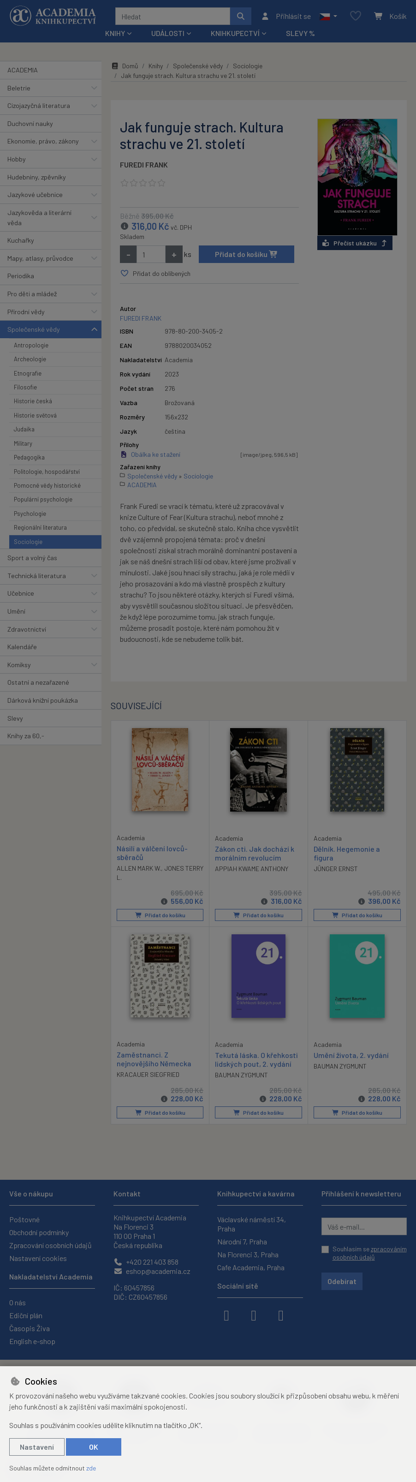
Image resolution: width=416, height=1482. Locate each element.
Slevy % (300, 33)
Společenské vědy (33, 329)
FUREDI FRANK (144, 164)
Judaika (24, 429)
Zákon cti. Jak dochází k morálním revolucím (254, 852)
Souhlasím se (370, 1253)
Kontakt (127, 1193)
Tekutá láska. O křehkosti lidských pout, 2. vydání (256, 1059)
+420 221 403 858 (145, 1261)
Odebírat (342, 1281)
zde (91, 1468)
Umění (16, 611)
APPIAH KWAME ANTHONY (251, 868)
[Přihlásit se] (286, 16)
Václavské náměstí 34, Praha (251, 1224)
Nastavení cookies (38, 1258)
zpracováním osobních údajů (370, 1253)
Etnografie (28, 373)
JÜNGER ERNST (336, 868)
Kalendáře (22, 647)
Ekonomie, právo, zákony (43, 141)
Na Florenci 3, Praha (248, 1254)
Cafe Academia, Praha (251, 1267)
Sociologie (28, 541)
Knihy (156, 66)
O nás (17, 1302)
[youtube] (281, 1314)
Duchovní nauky (30, 123)
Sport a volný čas (32, 558)
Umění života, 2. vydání (351, 1054)
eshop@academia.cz (151, 1271)
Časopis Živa (29, 1328)
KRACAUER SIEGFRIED (148, 1074)
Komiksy (19, 665)
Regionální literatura (40, 527)
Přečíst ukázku (354, 243)
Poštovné (24, 1219)
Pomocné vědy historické (47, 485)
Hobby (16, 159)
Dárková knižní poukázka (42, 700)
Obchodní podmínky (39, 1232)
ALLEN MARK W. (139, 868)
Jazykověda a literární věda (39, 218)
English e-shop (32, 1341)
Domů (124, 66)
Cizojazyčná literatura (38, 105)
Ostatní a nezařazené (38, 682)
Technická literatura (36, 576)
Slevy (15, 718)
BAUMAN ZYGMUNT (241, 1075)
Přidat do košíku (246, 254)
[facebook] (226, 1314)
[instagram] (253, 1314)
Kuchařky (20, 240)
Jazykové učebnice (35, 194)
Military (23, 443)
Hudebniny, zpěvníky (36, 177)
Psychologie (30, 513)
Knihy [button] (115, 33)
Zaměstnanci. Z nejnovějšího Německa (154, 1058)
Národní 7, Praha (242, 1241)
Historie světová (35, 415)
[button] (328, 16)
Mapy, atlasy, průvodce (40, 258)
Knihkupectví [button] (235, 33)
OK (93, 1446)
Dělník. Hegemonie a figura (347, 852)
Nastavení (37, 1446)
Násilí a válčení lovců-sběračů (152, 852)
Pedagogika (29, 457)
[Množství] (151, 254)
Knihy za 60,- (25, 736)
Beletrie (18, 88)
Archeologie (30, 359)
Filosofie (25, 387)
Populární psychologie (43, 499)
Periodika (20, 276)
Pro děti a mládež (32, 294)
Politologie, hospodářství (47, 471)
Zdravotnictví (26, 629)
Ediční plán (25, 1315)
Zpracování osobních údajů (50, 1245)
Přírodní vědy (26, 312)
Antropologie (31, 345)
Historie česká (33, 401)
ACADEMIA (22, 70)
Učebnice (20, 593)
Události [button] (167, 33)
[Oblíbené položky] (355, 16)
